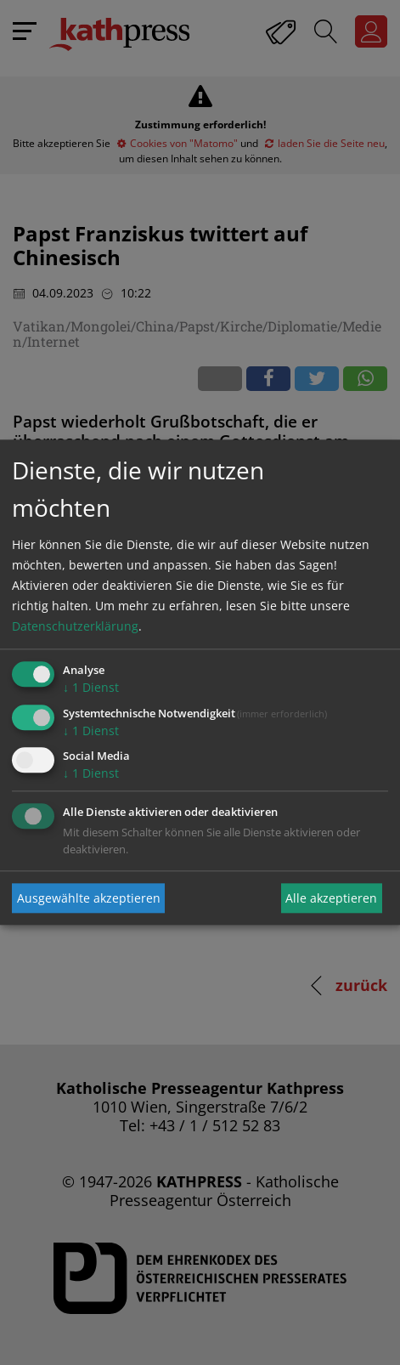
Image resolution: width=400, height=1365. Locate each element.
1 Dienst (91, 687)
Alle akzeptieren (331, 898)
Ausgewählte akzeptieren (89, 898)
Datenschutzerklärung (75, 626)
